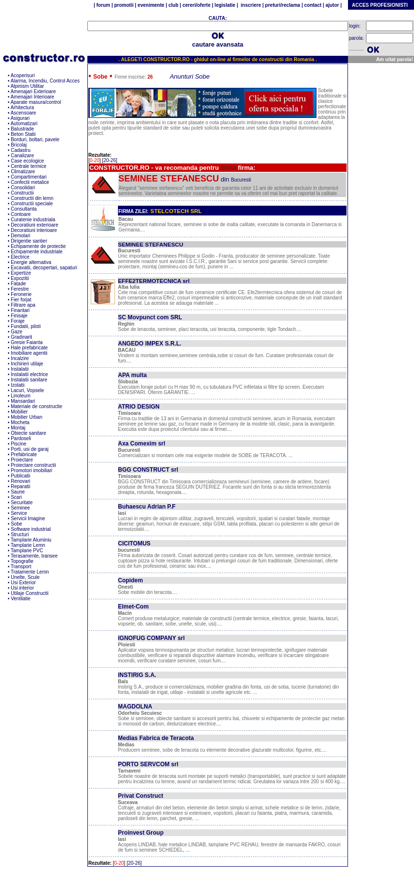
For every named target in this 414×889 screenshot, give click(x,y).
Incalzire (20, 358)
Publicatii (20, 475)
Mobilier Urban (26, 417)
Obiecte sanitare (28, 433)
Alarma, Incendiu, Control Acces (45, 80)
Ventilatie (21, 598)
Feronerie (21, 294)
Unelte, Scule (25, 577)
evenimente (151, 5)
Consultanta (23, 209)
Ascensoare (23, 112)
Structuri (20, 534)
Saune (18, 491)
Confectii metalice (30, 182)
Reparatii (20, 486)
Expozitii (20, 278)
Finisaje (19, 315)
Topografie (22, 561)
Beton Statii (23, 134)
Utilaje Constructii (30, 593)
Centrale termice (28, 166)
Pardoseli (21, 438)
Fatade (18, 283)
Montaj (18, 427)
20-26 (109, 160)
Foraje (17, 321)
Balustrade (22, 129)
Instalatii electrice (29, 374)
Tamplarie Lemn (28, 545)
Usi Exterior (23, 582)
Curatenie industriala (33, 219)
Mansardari (23, 401)
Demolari (20, 235)
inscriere (250, 5)
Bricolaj (19, 145)
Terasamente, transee (34, 556)
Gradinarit (21, 337)
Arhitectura (22, 107)
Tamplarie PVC (27, 550)
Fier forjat (21, 299)
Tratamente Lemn (30, 572)
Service (19, 513)
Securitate (22, 502)
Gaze (16, 331)
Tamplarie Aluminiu (31, 540)
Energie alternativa (31, 262)
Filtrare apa (23, 305)
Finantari (20, 310)
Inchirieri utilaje (27, 363)
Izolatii (17, 385)
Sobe (16, 524)
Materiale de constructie (36, 406)
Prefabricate (24, 454)
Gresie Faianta (27, 342)
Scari (16, 497)
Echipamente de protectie (38, 246)
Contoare (21, 214)
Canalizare (22, 155)
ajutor (332, 5)
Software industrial (30, 529)
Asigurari (20, 118)
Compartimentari (29, 177)
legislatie (224, 5)
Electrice (20, 257)
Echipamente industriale (37, 251)
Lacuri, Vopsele (27, 390)
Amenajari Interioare (32, 96)
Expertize (21, 273)
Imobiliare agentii (29, 353)
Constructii (22, 193)
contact (312, 5)
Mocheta (20, 422)
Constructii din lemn (32, 198)
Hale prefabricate (29, 347)
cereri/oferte (196, 5)
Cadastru (21, 150)
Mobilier (19, 411)
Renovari (20, 481)
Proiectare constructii (33, 465)
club (173, 5)
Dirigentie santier (29, 241)
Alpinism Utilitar (27, 86)
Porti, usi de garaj (30, 449)
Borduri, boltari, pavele (35, 139)
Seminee (20, 507)
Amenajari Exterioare (33, 91)
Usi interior (22, 588)
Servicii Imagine (28, 518)
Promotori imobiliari (31, 470)
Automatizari (24, 123)
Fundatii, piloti (26, 326)
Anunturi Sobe (190, 76)
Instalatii (20, 369)
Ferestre (20, 289)
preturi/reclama (282, 5)
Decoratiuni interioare (34, 230)
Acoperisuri (23, 75)
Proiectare (22, 459)
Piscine (18, 443)
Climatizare (23, 171)
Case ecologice (27, 161)
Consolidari (23, 187)
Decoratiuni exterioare (34, 225)
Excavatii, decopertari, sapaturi (44, 267)
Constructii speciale (32, 203)
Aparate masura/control (36, 102)
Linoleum (21, 395)
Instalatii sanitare (29, 379)
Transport (21, 566)
